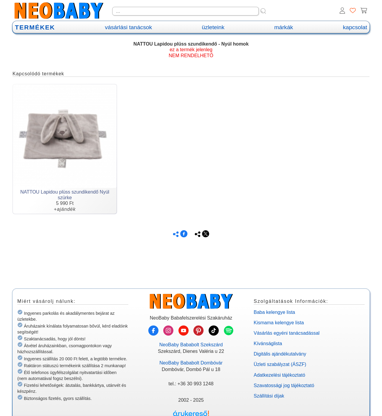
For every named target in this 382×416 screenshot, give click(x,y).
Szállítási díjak (269, 395)
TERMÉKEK (35, 27)
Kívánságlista (268, 343)
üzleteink (213, 27)
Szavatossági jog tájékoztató (284, 385)
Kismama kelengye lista (279, 322)
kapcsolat (355, 27)
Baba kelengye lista (274, 312)
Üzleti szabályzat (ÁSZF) (280, 364)
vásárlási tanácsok (128, 27)
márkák (283, 27)
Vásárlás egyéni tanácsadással (287, 333)
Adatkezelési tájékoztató (279, 375)
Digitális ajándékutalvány (280, 353)
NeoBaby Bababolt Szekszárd (191, 344)
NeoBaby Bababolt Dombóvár (191, 362)
